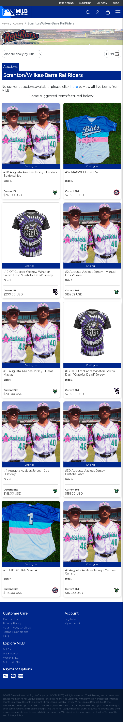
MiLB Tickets (11, 662)
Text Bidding (66, 3)
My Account (72, 623)
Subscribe (85, 3)
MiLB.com (102, 3)
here (74, 87)
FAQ (6, 636)
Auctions (18, 23)
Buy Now (70, 619)
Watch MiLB (11, 657)
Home (5, 23)
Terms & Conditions (15, 631)
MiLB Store (10, 653)
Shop (116, 3)
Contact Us (10, 619)
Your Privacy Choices (17, 627)
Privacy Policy (12, 623)
